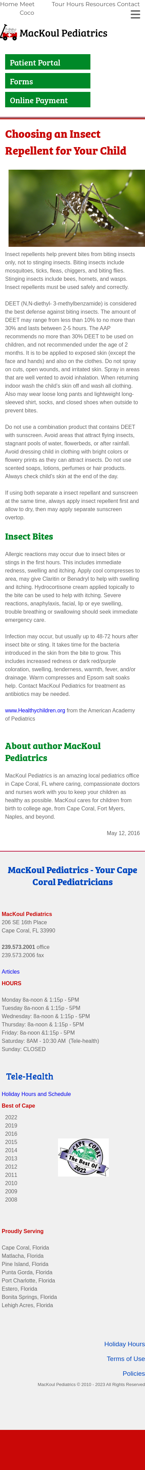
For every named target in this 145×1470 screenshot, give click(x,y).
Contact (128, 4)
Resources (100, 4)
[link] (10, 8)
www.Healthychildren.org (35, 707)
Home (9, 4)
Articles (10, 968)
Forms (21, 81)
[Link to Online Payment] (8, 100)
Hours (75, 4)
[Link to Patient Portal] (8, 62)
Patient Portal (36, 62)
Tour (58, 4)
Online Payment (40, 100)
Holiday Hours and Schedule (36, 1091)
